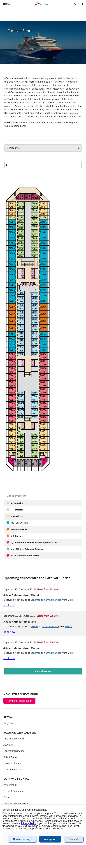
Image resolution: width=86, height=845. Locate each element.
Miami (70, 599)
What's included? (12, 763)
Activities (8, 744)
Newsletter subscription (19, 701)
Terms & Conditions (13, 791)
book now (9, 605)
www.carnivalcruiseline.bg (42, 3)
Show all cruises (43, 671)
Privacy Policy (10, 784)
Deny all (73, 839)
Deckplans (13, 147)
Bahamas (35, 599)
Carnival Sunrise (52, 599)
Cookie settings (22, 839)
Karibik (34, 626)
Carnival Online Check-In (16, 803)
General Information (14, 750)
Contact (7, 797)
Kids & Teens (10, 757)
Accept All (50, 839)
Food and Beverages (13, 738)
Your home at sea (12, 769)
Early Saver (9, 723)
